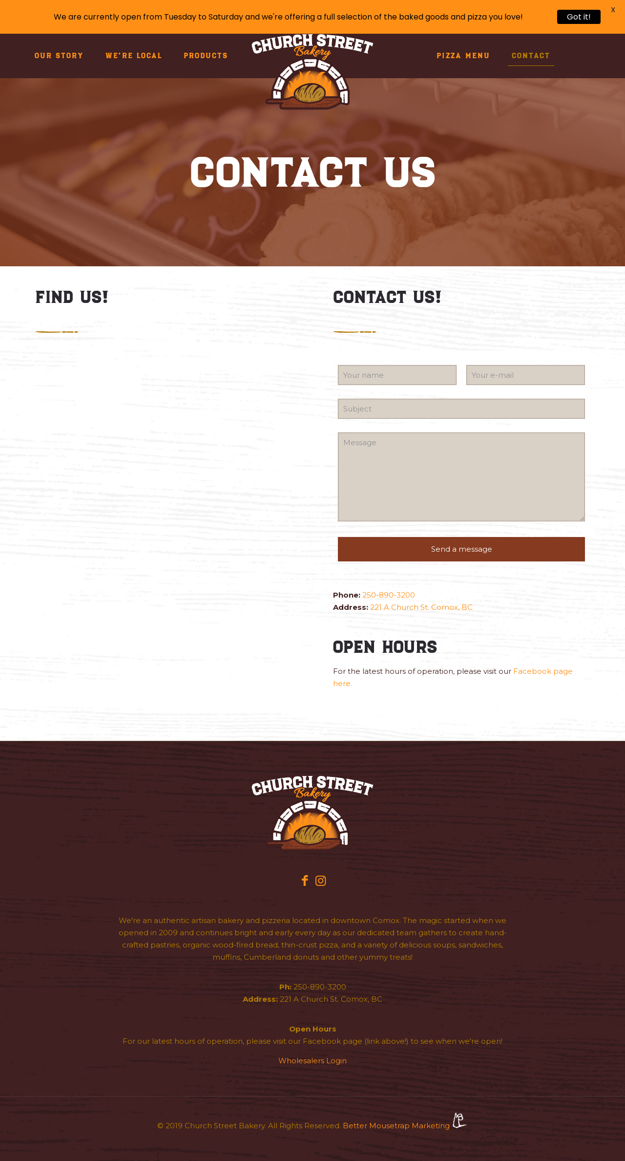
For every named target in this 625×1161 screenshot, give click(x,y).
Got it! (579, 16)
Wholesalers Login (312, 1060)
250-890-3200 (388, 595)
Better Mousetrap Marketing (405, 1125)
